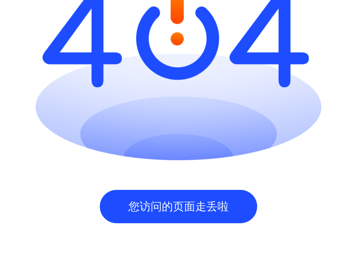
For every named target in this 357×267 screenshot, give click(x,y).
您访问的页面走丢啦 (178, 206)
